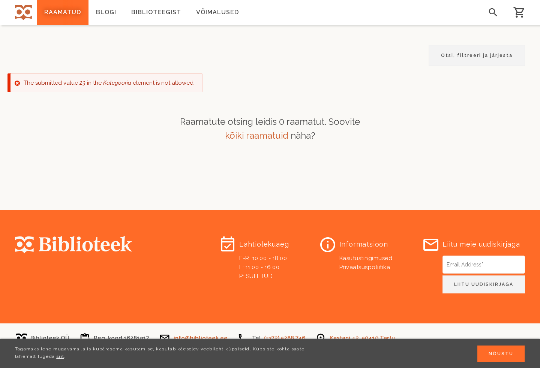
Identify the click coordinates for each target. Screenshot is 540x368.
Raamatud (62, 12)
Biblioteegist (156, 12)
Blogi (106, 12)
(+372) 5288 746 (284, 338)
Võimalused (217, 12)
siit (60, 357)
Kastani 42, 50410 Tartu (362, 338)
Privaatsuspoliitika (364, 267)
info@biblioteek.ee (201, 338)
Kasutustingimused (366, 258)
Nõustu (501, 354)
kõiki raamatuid (256, 135)
